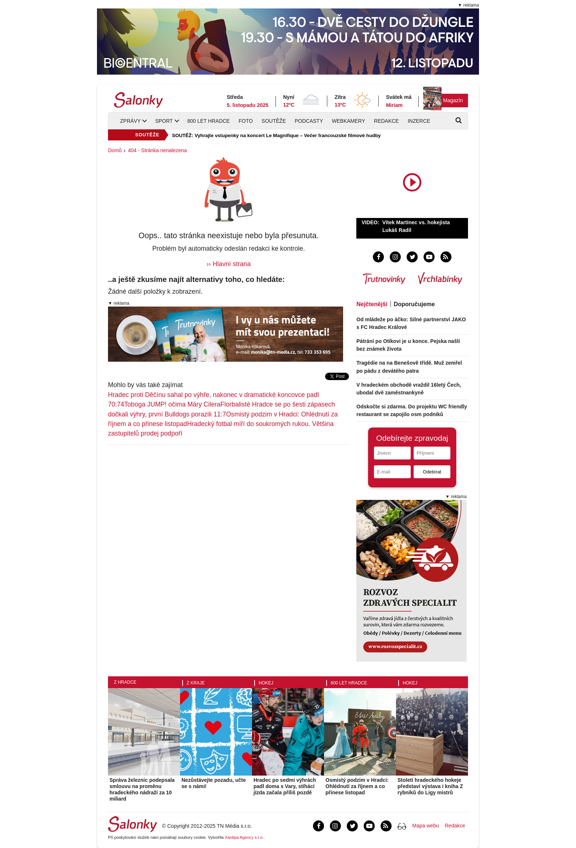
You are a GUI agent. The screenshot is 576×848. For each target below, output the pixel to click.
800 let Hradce (208, 121)
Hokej (266, 683)
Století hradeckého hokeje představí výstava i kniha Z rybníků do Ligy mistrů (430, 786)
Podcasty (309, 121)
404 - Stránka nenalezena (157, 150)
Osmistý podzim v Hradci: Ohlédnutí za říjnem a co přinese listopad (357, 786)
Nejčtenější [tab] (371, 304)
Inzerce (419, 121)
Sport (164, 121)
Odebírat (432, 472)
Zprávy (130, 121)
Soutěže (274, 121)
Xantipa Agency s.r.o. (244, 837)
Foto (245, 121)
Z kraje (196, 683)
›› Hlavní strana (228, 264)
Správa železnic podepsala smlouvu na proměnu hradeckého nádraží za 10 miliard (141, 789)
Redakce (386, 121)
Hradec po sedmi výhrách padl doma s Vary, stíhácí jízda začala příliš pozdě (284, 786)
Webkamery (348, 121)
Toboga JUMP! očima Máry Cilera (172, 404)
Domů (115, 150)
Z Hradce (125, 682)
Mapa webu (425, 826)
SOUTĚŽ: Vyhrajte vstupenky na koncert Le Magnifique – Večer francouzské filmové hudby (276, 135)
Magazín (453, 100)
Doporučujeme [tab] (414, 304)
